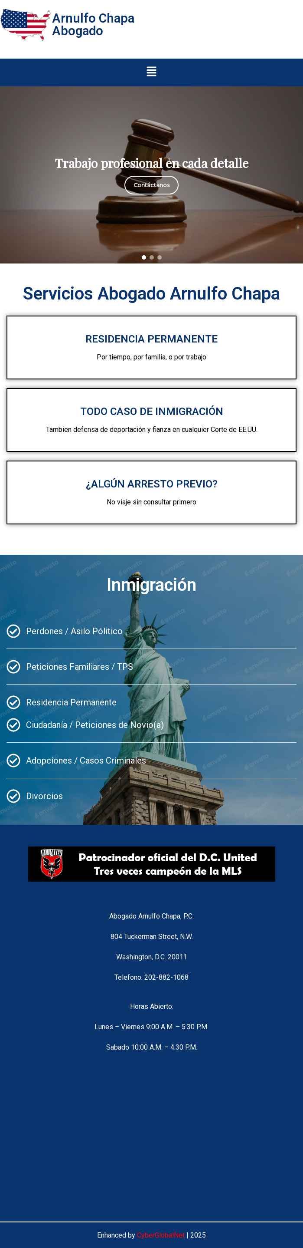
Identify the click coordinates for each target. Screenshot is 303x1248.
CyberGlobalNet (161, 1235)
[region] (151, 174)
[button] (151, 72)
